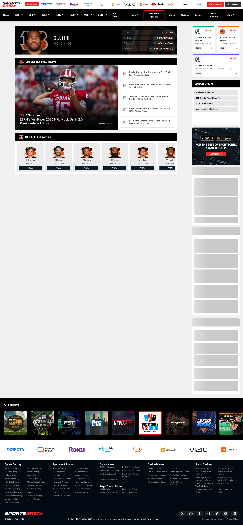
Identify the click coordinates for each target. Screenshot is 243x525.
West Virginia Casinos (131, 492)
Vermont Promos (59, 492)
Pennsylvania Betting (13, 495)
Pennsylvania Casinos (108, 492)
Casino (198, 15)
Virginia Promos (81, 492)
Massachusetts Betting (36, 482)
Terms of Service (217, 519)
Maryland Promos (82, 475)
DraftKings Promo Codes (110, 474)
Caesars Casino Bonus (157, 475)
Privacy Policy (232, 519)
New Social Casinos (225, 468)
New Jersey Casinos (130, 489)
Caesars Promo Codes (131, 470)
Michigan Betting (12, 485)
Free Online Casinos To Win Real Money (204, 484)
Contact (205, 519)
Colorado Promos (82, 468)
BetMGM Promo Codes (109, 470)
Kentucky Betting (12, 478)
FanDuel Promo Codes (109, 480)
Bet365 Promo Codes (131, 467)
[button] (102, 123)
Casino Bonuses (154, 468)
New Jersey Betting (12, 489)
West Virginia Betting (13, 502)
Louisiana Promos (60, 475)
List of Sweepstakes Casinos (203, 472)
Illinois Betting (33, 471)
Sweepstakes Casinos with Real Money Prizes (226, 478)
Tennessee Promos (82, 489)
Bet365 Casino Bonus (156, 478)
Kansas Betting (33, 475)
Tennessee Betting (34, 495)
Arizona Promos (59, 468)
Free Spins (174, 468)
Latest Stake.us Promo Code (226, 490)
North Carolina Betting (14, 492)
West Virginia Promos (61, 495)
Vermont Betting (11, 499)
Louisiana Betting (34, 478)
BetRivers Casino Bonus (179, 478)
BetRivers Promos (107, 467)
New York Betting (34, 489)
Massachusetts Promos (62, 478)
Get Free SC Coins (224, 483)
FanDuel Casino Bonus (179, 475)
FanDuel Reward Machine (176, 483)
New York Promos (60, 485)
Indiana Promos (81, 471)
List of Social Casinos (203, 468)
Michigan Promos (82, 478)
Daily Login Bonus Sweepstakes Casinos (203, 478)
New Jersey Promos (83, 482)
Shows (172, 15)
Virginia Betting (33, 499)
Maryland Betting (12, 482)
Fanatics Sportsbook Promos (130, 475)
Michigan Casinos (107, 489)
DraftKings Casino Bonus (180, 471)
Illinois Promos (59, 471)
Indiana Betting (11, 475)
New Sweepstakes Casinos (224, 472)
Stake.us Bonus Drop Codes (203, 490)
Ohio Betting (32, 492)
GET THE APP (216, 154)
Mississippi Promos (60, 482)
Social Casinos (214, 15)
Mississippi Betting (34, 485)
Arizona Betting (11, 468)
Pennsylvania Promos (61, 489)
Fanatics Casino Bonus (157, 482)
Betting (185, 15)
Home (6, 15)
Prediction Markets (154, 15)
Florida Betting (11, 471)
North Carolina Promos (84, 485)
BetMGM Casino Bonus (157, 471)
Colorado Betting (34, 468)
